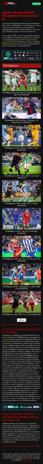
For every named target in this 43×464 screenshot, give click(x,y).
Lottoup (16, 390)
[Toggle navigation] (2, 3)
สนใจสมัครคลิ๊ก (26, 460)
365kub (29, 355)
